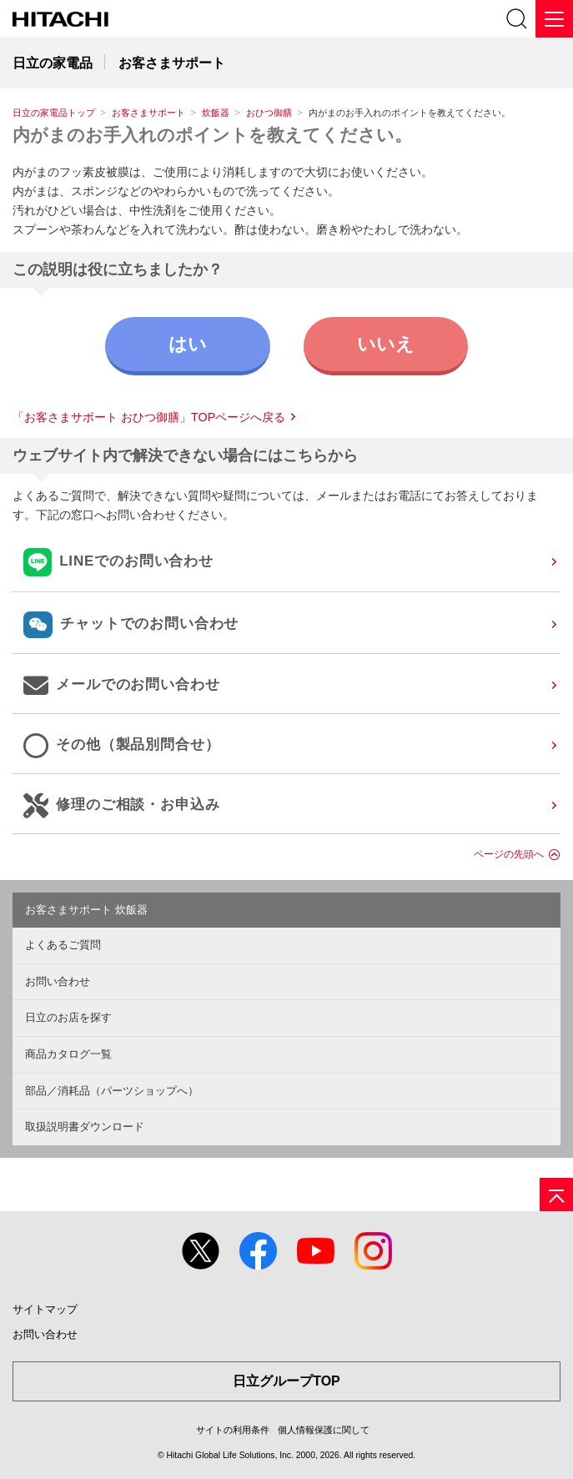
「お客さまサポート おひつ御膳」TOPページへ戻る (149, 417)
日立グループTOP (286, 1381)
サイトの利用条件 (232, 1430)
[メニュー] (554, 19)
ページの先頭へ (509, 854)
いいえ (386, 344)
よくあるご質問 (63, 944)
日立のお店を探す (68, 1017)
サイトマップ (45, 1309)
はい (187, 344)
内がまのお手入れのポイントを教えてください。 (212, 134)
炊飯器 (215, 113)
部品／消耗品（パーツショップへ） (112, 1090)
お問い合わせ (57, 981)
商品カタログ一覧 (68, 1054)
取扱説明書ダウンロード (84, 1126)
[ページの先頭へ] (556, 1194)
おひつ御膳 (269, 113)
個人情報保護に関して (323, 1430)
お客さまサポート (148, 113)
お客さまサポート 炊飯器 (86, 909)
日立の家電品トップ (54, 113)
